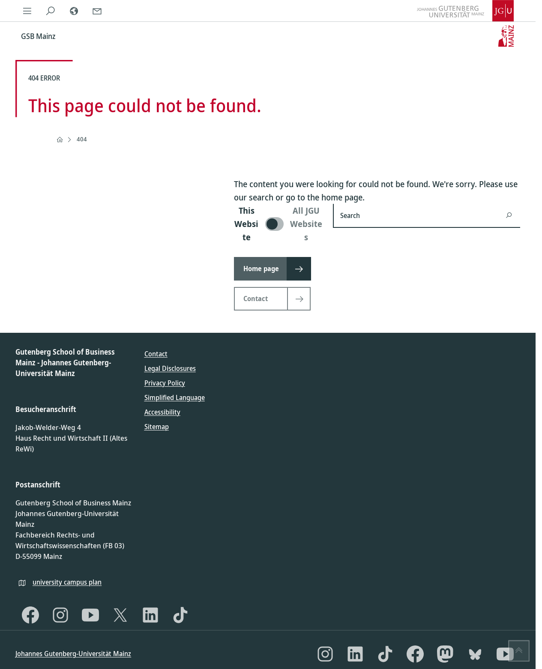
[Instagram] (60, 615)
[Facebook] (30, 615)
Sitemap (156, 426)
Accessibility (162, 412)
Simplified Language (174, 397)
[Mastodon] (445, 654)
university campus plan (67, 582)
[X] (120, 615)
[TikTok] (180, 615)
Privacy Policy (164, 383)
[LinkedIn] (150, 615)
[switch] (278, 224)
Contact (156, 353)
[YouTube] (90, 615)
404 (82, 139)
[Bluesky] (475, 654)
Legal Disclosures (170, 368)
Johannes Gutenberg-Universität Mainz (73, 653)
